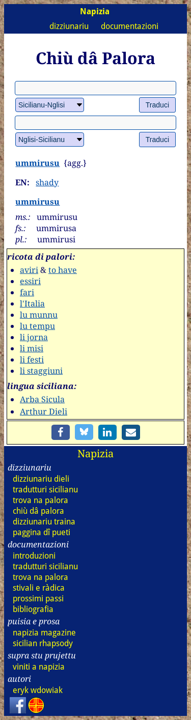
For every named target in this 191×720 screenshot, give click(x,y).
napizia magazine (44, 633)
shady (47, 182)
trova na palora (40, 500)
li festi (32, 359)
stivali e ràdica (39, 588)
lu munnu (39, 314)
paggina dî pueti (41, 532)
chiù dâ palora (38, 511)
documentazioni (129, 26)
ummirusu (37, 163)
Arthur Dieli (43, 411)
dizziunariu (69, 26)
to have (62, 269)
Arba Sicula (42, 399)
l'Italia (32, 303)
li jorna (34, 337)
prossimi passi (38, 598)
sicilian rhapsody (43, 643)
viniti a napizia (39, 667)
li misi (31, 348)
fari (27, 292)
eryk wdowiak (38, 690)
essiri (30, 281)
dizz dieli (41, 479)
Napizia (95, 453)
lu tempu (37, 325)
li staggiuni (41, 370)
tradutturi (45, 489)
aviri (29, 269)
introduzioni (34, 556)
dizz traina (44, 522)
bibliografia (33, 609)
